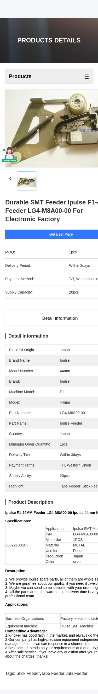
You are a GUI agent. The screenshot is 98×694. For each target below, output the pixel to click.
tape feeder (53, 673)
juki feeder (77, 673)
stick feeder (28, 673)
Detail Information (60, 318)
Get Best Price (62, 234)
